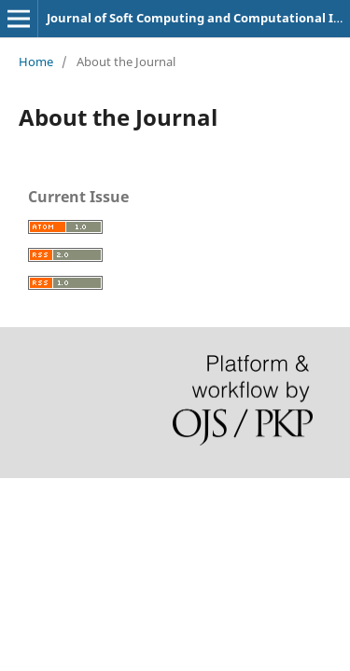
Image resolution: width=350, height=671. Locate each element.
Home (36, 61)
